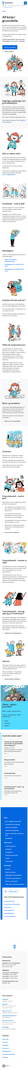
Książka (7, 725)
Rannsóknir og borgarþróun (13, 878)
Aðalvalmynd (25, 3)
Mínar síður (14, 891)
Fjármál (7, 858)
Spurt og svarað (14, 1011)
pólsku (9, 122)
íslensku (23, 120)
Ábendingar (14, 1028)
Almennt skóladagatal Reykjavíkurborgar (11, 260)
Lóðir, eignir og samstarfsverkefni (14, 884)
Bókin (6, 721)
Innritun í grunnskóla (10, 47)
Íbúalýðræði (8, 838)
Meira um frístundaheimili (12, 532)
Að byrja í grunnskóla (7, 7)
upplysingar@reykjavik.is (14, 1016)
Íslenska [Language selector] (5, 891)
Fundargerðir (9, 852)
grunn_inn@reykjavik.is (9, 174)
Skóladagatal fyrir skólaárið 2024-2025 (14, 265)
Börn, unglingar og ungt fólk (13, 5)
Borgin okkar (7, 907)
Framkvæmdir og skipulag (12, 824)
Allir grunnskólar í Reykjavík (12, 679)
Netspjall (14, 1006)
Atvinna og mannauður (11, 855)
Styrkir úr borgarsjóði (11, 881)
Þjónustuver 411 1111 (14, 1022)
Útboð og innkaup (10, 872)
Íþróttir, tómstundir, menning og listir (14, 834)
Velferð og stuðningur (11, 827)
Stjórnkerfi (8, 849)
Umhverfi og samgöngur (12, 830)
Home (3, 5)
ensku (4, 122)
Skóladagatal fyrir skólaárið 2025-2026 (14, 270)
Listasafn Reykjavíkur (10, 916)
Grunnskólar (23, 5)
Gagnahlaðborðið (9, 913)
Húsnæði (7, 869)
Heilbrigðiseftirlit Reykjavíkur (13, 875)
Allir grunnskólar (9, 51)
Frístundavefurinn (9, 910)
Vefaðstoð (14, 1000)
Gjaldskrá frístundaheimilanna (13, 633)
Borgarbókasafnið (9, 901)
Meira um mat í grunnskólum (12, 421)
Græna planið (9, 861)
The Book (7, 723)
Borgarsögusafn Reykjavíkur (12, 904)
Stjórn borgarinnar (10, 846)
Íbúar (6, 5)
